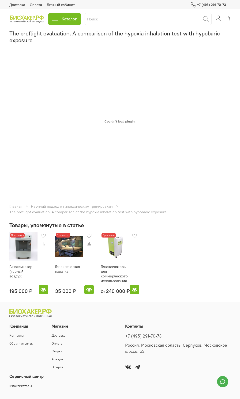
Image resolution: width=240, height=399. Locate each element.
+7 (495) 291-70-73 (208, 4)
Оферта (57, 367)
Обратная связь (21, 343)
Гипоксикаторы (20, 386)
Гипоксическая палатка (67, 269)
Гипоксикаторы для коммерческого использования (114, 273)
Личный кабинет (61, 4)
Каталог (64, 19)
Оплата (36, 4)
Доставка (17, 4)
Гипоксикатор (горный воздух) (20, 271)
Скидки (57, 351)
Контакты (16, 335)
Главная (15, 206)
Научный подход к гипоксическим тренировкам (72, 206)
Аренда (57, 359)
